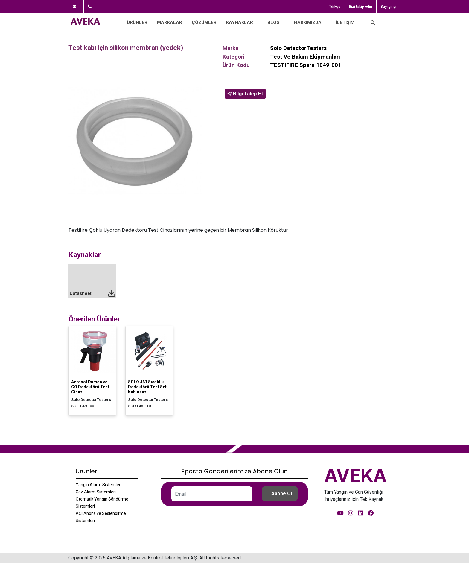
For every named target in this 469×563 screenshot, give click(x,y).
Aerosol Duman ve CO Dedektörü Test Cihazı (90, 386)
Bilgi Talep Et (245, 94)
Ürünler (137, 22)
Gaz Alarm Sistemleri (96, 491)
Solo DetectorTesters (298, 48)
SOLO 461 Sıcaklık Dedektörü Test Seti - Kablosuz (149, 386)
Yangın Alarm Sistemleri (98, 484)
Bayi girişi (388, 6)
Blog (273, 22)
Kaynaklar (239, 22)
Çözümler (204, 22)
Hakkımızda (308, 22)
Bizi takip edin (360, 6)
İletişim (345, 22)
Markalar (169, 22)
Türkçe (334, 6)
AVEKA (355, 475)
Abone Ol (281, 493)
